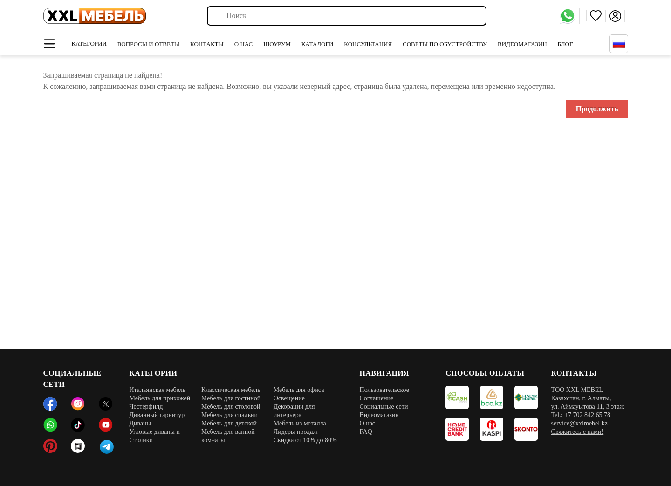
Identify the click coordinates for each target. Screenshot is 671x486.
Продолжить (597, 109)
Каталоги (317, 43)
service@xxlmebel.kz (579, 423)
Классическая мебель (230, 389)
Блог (565, 43)
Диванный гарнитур (157, 415)
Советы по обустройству (445, 43)
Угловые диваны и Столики (154, 436)
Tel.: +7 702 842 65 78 (580, 415)
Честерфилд (146, 406)
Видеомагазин (522, 43)
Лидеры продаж (295, 431)
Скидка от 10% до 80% (305, 440)
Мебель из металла (300, 423)
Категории (88, 43)
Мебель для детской (229, 423)
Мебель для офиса (299, 389)
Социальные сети (384, 406)
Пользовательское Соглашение (384, 394)
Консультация (368, 43)
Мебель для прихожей (159, 398)
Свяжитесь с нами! (577, 431)
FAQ (366, 431)
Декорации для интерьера (294, 410)
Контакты (207, 43)
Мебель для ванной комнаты (228, 436)
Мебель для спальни (229, 415)
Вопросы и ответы (148, 43)
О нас (243, 43)
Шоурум (277, 43)
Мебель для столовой (230, 406)
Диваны (140, 423)
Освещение (289, 398)
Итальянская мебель (157, 389)
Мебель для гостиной (230, 398)
